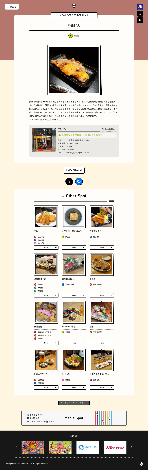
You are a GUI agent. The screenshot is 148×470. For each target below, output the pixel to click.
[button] (16, 447)
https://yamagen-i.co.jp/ (78, 152)
